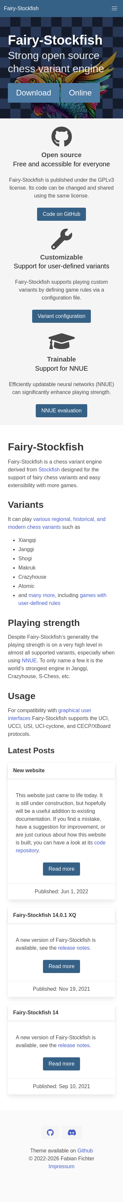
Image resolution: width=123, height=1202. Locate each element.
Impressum (61, 1166)
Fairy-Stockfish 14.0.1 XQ (44, 915)
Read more (61, 869)
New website (29, 770)
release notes (74, 948)
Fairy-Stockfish (21, 8)
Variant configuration (62, 316)
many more (42, 595)
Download (33, 92)
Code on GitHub (61, 214)
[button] (114, 8)
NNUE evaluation (61, 410)
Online (80, 92)
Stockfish (49, 469)
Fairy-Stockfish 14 (35, 1012)
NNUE (29, 660)
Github (85, 1150)
